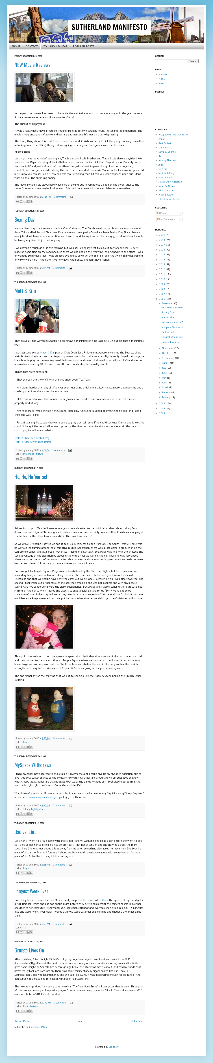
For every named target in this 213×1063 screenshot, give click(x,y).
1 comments (58, 450)
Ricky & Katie (165, 194)
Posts (161, 213)
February (167, 392)
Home (80, 1021)
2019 (162, 234)
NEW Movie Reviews (32, 64)
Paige (26, 742)
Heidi (105, 900)
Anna (161, 138)
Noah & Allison (166, 186)
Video (161, 78)
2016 (162, 249)
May (164, 377)
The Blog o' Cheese (169, 199)
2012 (162, 269)
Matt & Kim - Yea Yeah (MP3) (31, 438)
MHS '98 (163, 169)
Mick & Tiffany (166, 173)
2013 (162, 264)
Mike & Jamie (165, 177)
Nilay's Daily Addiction (170, 181)
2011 (162, 274)
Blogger (113, 1046)
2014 (162, 259)
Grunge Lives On (29, 950)
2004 (162, 408)
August (166, 362)
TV (24, 927)
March (165, 387)
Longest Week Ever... (32, 891)
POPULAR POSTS (83, 46)
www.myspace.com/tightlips (45, 797)
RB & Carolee (166, 190)
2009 (162, 284)
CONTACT (32, 46)
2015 (162, 254)
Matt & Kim (25, 290)
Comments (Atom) (38, 1027)
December (168, 303)
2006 (162, 298)
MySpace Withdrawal (33, 764)
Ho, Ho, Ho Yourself (31, 476)
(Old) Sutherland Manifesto (173, 134)
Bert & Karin (165, 143)
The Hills (83, 900)
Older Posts (137, 1021)
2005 (162, 403)
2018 (162, 239)
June (165, 372)
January (166, 397)
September (168, 358)
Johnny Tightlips (31, 809)
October (167, 353)
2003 (162, 413)
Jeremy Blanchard (167, 160)
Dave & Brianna (167, 151)
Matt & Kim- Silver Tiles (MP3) (32, 441)
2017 (162, 244)
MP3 (25, 453)
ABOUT (16, 46)
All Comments (166, 219)
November (168, 348)
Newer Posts (22, 1021)
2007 (162, 294)
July (164, 367)
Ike (160, 156)
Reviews (39, 453)
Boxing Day (24, 219)
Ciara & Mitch (165, 147)
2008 (162, 289)
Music (31, 453)
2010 (162, 279)
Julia (160, 164)
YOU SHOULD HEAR (55, 46)
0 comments (60, 196)
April (165, 382)
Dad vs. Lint (25, 831)
